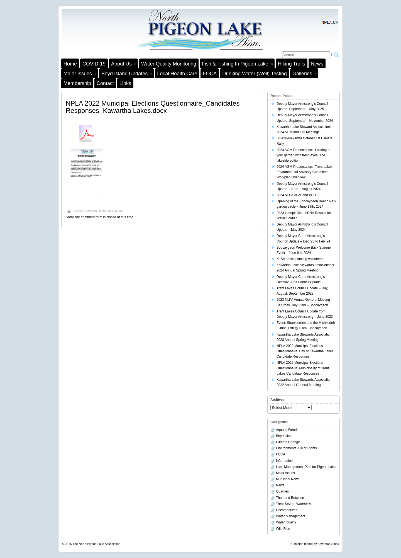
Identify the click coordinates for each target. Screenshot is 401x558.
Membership (77, 83)
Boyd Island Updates (126, 74)
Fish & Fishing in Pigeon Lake (237, 64)
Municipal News (287, 479)
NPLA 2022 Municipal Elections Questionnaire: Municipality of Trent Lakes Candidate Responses (303, 368)
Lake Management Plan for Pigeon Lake (306, 467)
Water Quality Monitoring (168, 64)
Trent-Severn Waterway (293, 504)
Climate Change (288, 442)
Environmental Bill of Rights (296, 448)
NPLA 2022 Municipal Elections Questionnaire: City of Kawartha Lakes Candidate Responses (305, 351)
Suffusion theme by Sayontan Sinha (314, 543)
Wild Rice (283, 529)
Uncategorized (286, 510)
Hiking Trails (291, 64)
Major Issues (80, 74)
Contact (105, 83)
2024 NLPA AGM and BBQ (296, 195)
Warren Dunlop (97, 211)
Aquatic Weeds (287, 430)
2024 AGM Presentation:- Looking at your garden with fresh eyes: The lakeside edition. (303, 155)
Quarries (282, 491)
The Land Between (290, 498)
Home (70, 64)
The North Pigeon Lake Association (97, 543)
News (317, 64)
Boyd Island (285, 436)
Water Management (290, 516)
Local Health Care (177, 73)
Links (125, 83)
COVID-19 (94, 64)
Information (284, 461)
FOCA (210, 73)
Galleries (304, 74)
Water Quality (286, 522)
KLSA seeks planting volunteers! (300, 259)
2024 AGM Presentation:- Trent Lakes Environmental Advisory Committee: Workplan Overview (304, 172)
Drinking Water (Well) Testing (254, 73)
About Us (123, 64)
